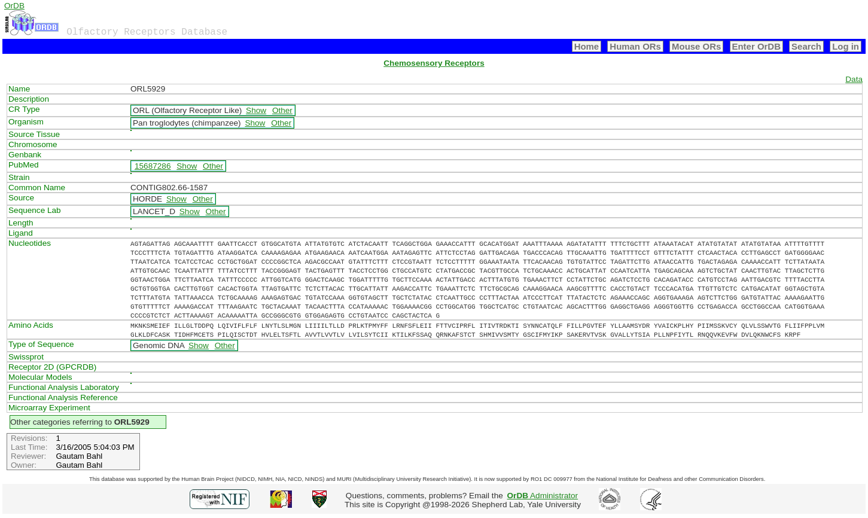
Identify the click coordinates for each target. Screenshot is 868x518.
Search (806, 46)
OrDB (14, 5)
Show (256, 110)
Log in (845, 46)
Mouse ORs (696, 46)
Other (282, 110)
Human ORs (635, 46)
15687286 (152, 166)
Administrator (542, 495)
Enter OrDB (756, 46)
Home (586, 46)
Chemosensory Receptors (433, 63)
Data (854, 79)
